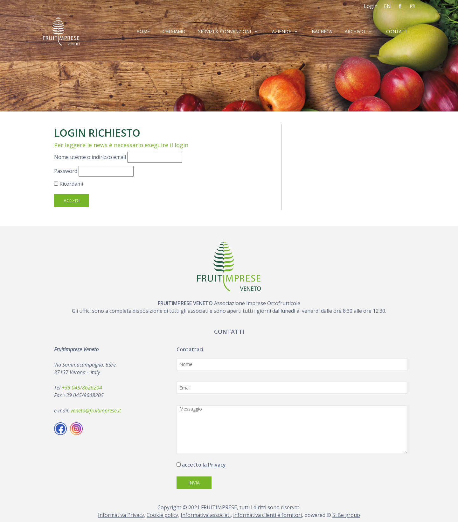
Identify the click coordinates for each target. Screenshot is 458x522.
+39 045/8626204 (82, 387)
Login (371, 6)
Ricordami (68, 183)
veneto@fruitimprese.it (96, 410)
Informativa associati (206, 514)
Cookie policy (162, 514)
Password (65, 171)
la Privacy (213, 464)
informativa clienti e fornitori (267, 514)
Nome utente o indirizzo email (90, 157)
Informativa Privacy (121, 514)
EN (387, 6)
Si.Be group (346, 514)
